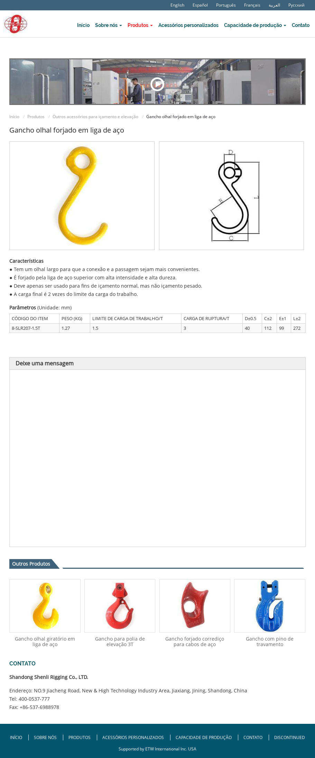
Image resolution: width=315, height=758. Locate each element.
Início (83, 25)
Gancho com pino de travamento (270, 641)
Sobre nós (46, 737)
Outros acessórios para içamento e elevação (95, 116)
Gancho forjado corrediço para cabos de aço (194, 641)
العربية (274, 5)
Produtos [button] (140, 25)
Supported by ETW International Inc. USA (157, 749)
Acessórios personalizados (188, 25)
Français (252, 5)
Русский (296, 5)
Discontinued (289, 737)
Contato (300, 25)
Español (200, 5)
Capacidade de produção (204, 737)
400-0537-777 (34, 698)
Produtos (36, 116)
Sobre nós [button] (108, 25)
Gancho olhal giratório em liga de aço (45, 641)
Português (226, 5)
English (177, 5)
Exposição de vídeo (157, 84)
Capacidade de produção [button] (255, 25)
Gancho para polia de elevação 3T (120, 641)
